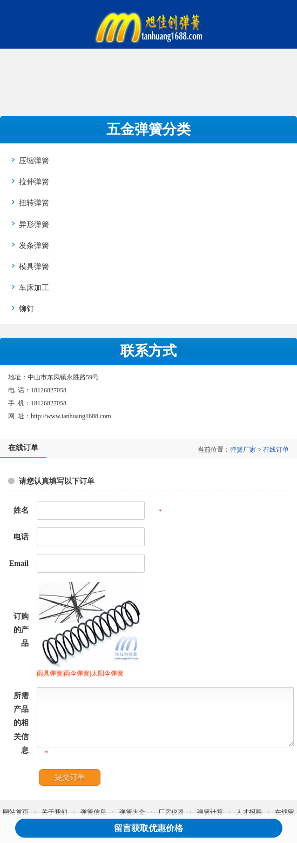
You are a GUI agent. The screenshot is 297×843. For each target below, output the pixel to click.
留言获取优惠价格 (148, 828)
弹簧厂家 (243, 449)
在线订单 (276, 449)
